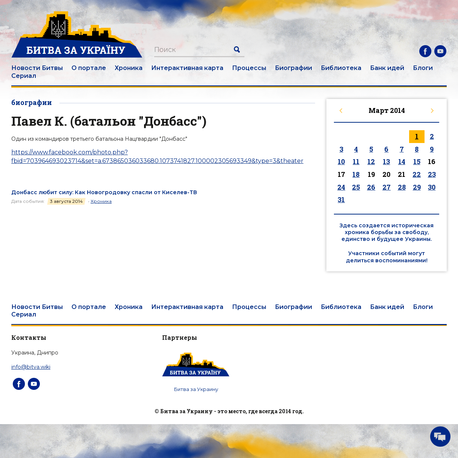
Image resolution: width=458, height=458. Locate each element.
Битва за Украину (196, 389)
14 (401, 161)
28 (402, 187)
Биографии (293, 68)
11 (356, 161)
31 (341, 199)
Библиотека (341, 68)
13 (386, 161)
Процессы (249, 68)
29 (417, 187)
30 (431, 187)
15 (416, 161)
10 (341, 161)
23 (432, 174)
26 (371, 187)
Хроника (129, 68)
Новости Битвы (37, 68)
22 (417, 174)
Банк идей (387, 68)
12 (371, 161)
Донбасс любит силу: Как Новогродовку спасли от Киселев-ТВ (104, 192)
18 (355, 174)
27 (386, 187)
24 (341, 187)
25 (356, 187)
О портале (88, 68)
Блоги (423, 68)
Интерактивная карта (187, 68)
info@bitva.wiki (30, 367)
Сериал (23, 75)
